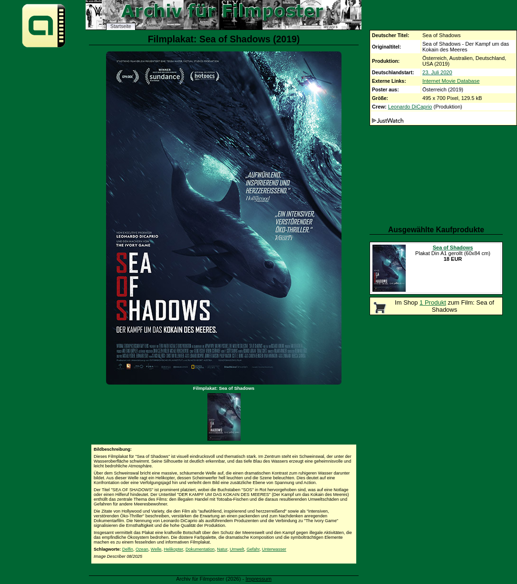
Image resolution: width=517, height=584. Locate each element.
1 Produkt (432, 302)
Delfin (127, 549)
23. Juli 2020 (437, 72)
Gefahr (252, 549)
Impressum (258, 579)
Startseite (120, 26)
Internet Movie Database (450, 81)
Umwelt (237, 549)
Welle (156, 549)
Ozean (142, 549)
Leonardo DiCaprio (410, 106)
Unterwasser (274, 549)
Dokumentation (200, 549)
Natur (222, 549)
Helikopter (173, 549)
